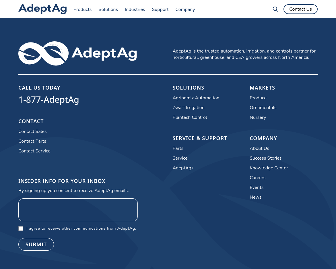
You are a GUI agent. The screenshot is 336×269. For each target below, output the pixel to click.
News (255, 197)
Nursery (258, 117)
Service (180, 158)
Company (185, 9)
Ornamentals (263, 107)
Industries (135, 9)
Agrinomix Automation (196, 98)
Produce (258, 98)
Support (160, 9)
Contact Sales (32, 131)
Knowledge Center (269, 168)
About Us (259, 148)
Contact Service (34, 151)
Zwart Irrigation (189, 107)
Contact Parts (32, 141)
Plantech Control (190, 117)
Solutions (108, 9)
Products (82, 9)
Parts (178, 148)
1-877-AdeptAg (48, 99)
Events (256, 187)
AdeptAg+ (183, 168)
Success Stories (265, 158)
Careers (257, 178)
